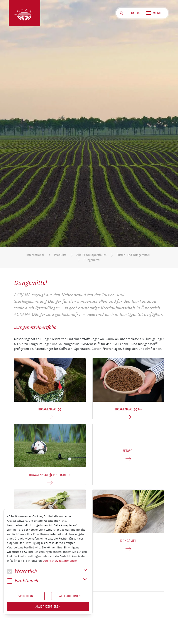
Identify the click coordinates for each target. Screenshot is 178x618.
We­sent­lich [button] (22, 571)
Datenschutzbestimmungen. (60, 561)
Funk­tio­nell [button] (22, 581)
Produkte (60, 255)
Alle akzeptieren (48, 606)
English (134, 13)
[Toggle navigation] (155, 13)
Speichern (26, 596)
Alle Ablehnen (70, 596)
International (35, 255)
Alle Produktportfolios (91, 255)
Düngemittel (91, 260)
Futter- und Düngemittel (133, 255)
